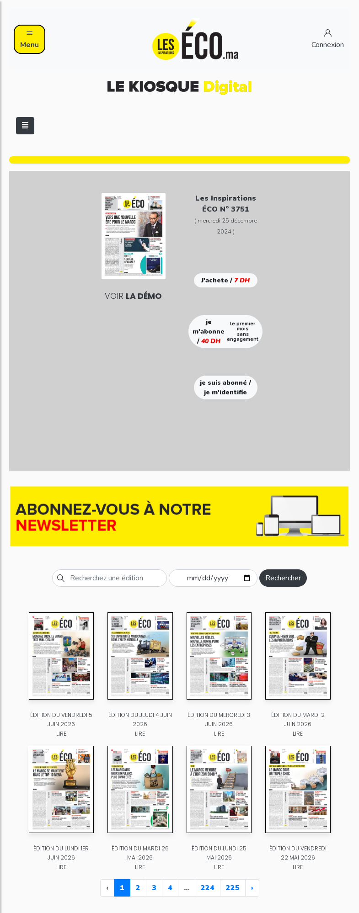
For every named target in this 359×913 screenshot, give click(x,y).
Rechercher (283, 578)
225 (233, 888)
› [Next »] (252, 888)
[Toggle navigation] (25, 125)
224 (207, 888)
